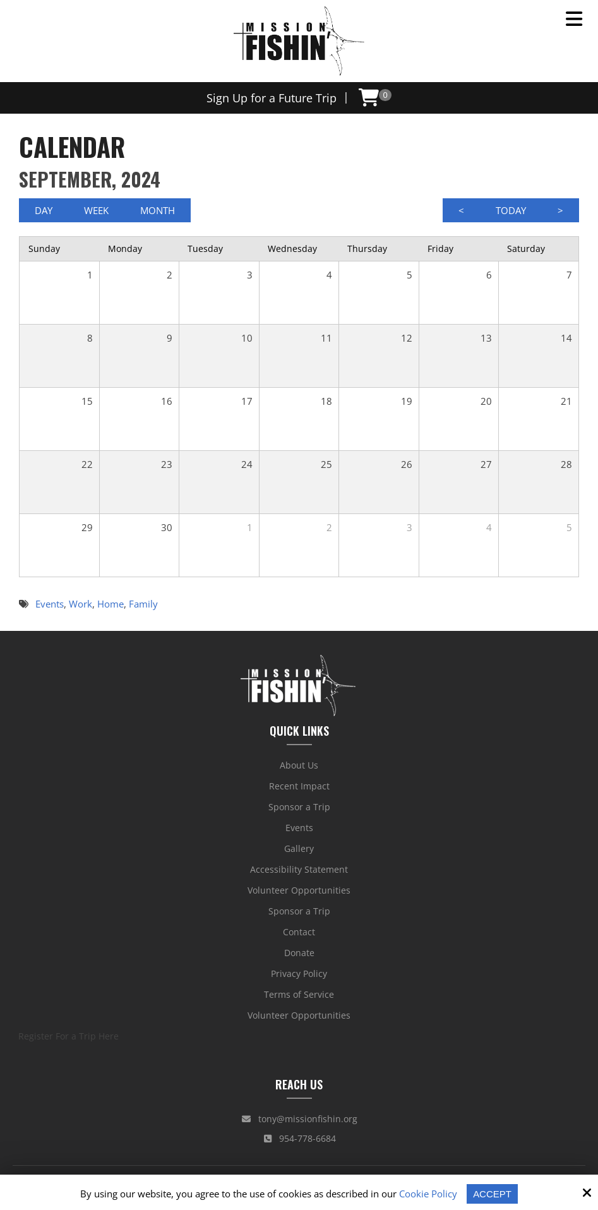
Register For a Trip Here (68, 1036)
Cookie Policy (428, 1193)
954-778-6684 (300, 1138)
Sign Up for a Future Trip (271, 97)
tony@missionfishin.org (299, 1119)
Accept (492, 1194)
